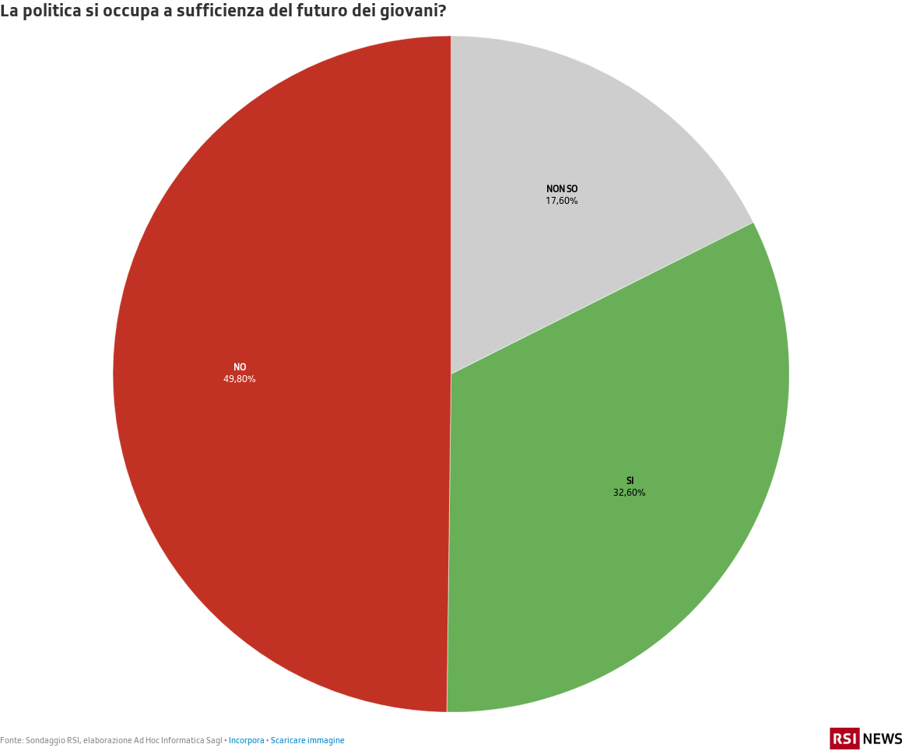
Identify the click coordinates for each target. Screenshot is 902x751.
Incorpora (247, 740)
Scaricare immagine (308, 740)
